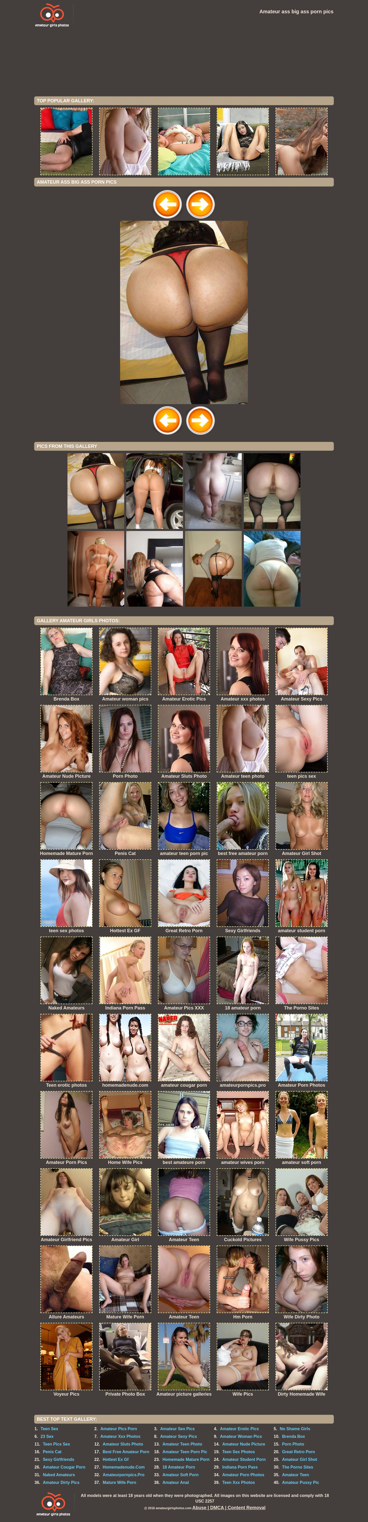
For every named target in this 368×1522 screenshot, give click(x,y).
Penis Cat (52, 1452)
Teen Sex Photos (238, 1452)
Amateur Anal (176, 1482)
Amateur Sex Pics (177, 1429)
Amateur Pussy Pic (300, 1482)
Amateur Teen (295, 1475)
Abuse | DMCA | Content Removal (229, 1507)
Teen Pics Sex (56, 1444)
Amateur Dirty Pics (61, 1482)
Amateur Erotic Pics (239, 1429)
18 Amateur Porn (179, 1467)
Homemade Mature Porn (186, 1459)
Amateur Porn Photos (243, 1475)
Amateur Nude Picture (243, 1444)
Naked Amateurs (59, 1475)
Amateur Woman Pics (241, 1436)
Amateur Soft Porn (181, 1475)
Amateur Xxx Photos (120, 1436)
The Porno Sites (297, 1467)
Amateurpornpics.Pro (124, 1475)
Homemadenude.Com (124, 1467)
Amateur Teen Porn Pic (185, 1452)
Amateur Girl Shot (299, 1459)
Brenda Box (293, 1436)
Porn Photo (293, 1444)
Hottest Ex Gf (116, 1459)
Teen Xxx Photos (238, 1482)
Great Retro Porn (298, 1452)
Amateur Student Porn (244, 1459)
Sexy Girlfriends (58, 1459)
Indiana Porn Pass (240, 1467)
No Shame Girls (295, 1429)
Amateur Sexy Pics (178, 1436)
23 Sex (47, 1436)
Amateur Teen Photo (182, 1444)
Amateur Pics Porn (118, 1429)
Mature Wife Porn (119, 1482)
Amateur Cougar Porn (64, 1467)
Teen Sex (49, 1429)
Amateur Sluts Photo (123, 1444)
